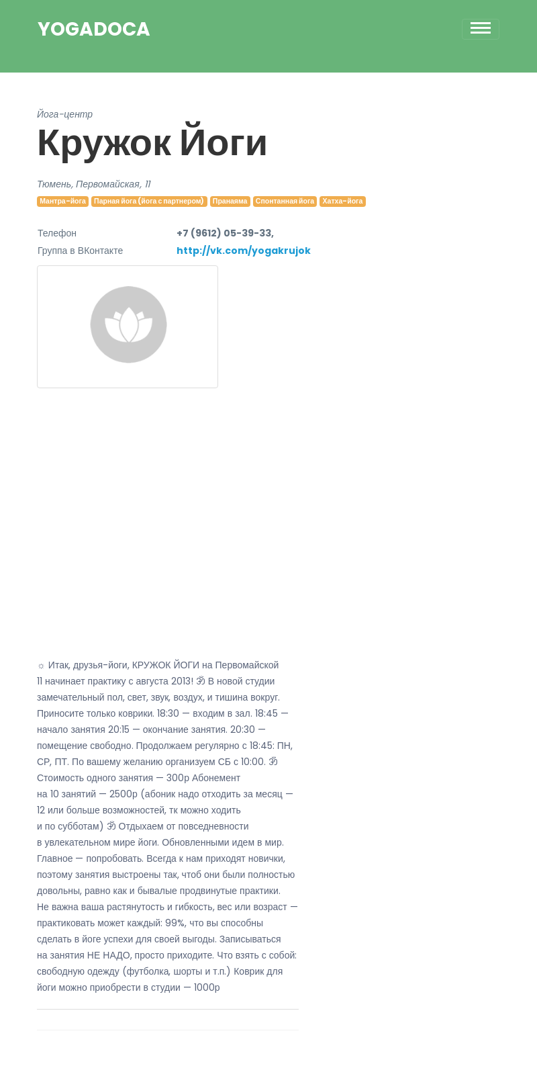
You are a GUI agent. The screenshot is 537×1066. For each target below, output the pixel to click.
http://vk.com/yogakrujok (244, 250)
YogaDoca (94, 29)
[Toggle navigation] (480, 29)
